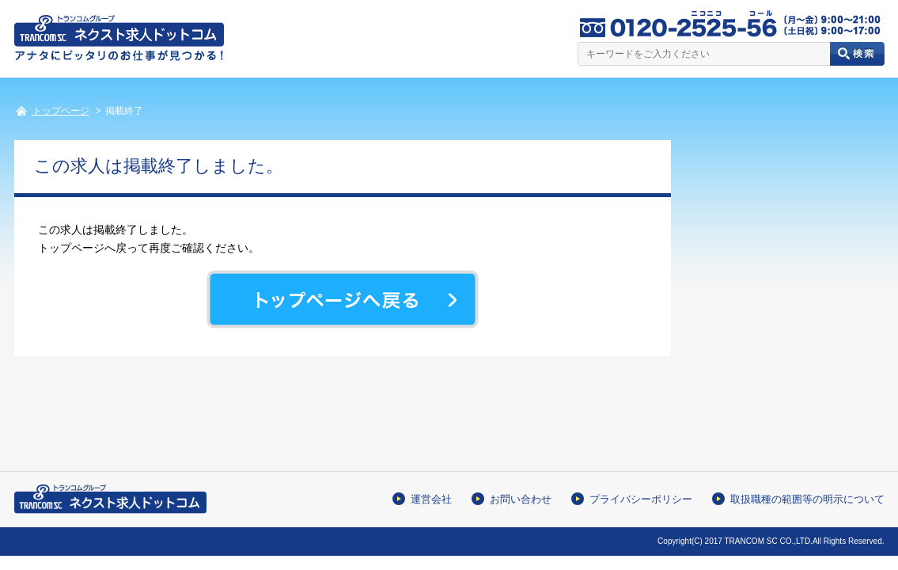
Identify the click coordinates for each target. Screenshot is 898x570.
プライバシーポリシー (640, 499)
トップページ (60, 110)
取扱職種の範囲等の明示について (807, 499)
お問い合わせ (520, 499)
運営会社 (431, 499)
